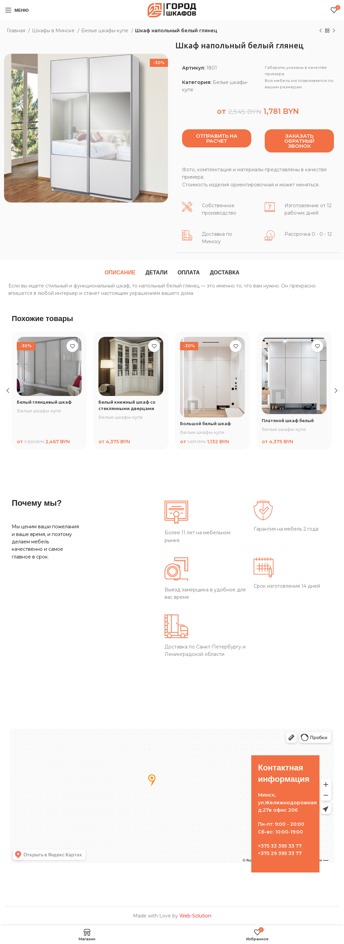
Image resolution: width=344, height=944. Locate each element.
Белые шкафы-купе (105, 31)
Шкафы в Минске (54, 31)
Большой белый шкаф (206, 423)
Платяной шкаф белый (288, 420)
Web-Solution (195, 916)
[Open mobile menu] (17, 10)
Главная (17, 31)
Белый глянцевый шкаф (44, 402)
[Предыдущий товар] (320, 31)
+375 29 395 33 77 (280, 853)
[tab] (119, 273)
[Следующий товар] (334, 31)
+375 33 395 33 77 (280, 846)
